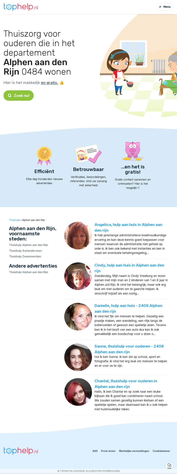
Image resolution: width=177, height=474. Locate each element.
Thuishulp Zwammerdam (25, 256)
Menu (165, 6)
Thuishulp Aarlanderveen (25, 250)
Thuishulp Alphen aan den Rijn (28, 245)
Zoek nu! (19, 95)
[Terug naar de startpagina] (20, 7)
